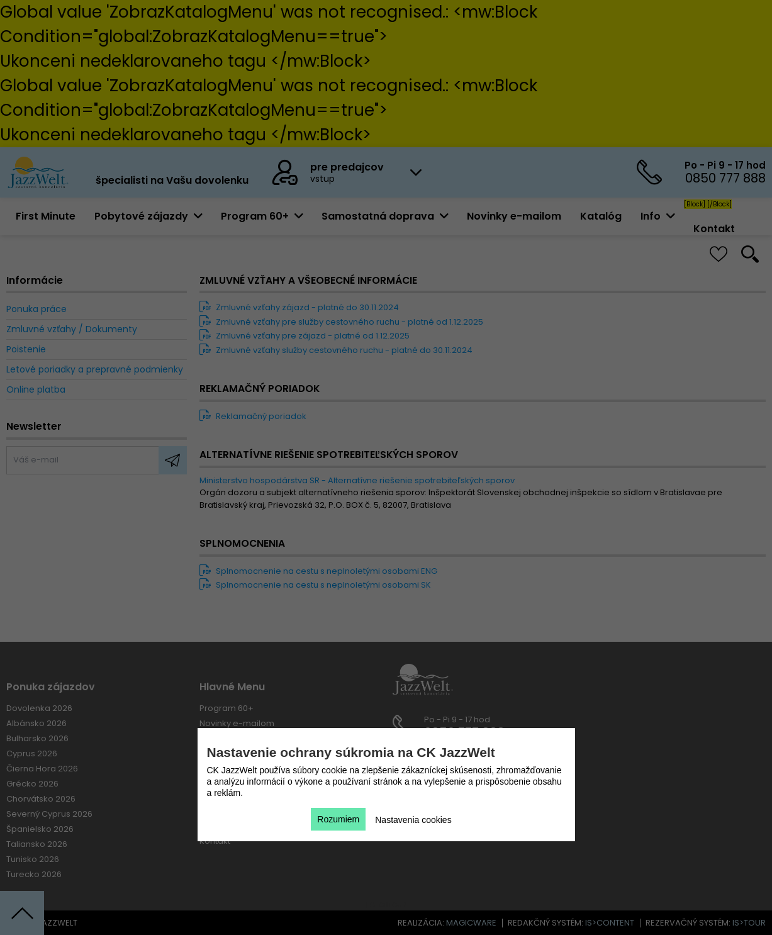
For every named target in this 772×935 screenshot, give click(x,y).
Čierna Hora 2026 (42, 769)
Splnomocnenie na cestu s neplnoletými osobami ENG (318, 571)
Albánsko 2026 (36, 723)
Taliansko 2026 (36, 844)
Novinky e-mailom (514, 216)
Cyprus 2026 (31, 753)
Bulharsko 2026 (37, 738)
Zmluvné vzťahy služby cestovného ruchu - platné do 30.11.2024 (336, 350)
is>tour (749, 923)
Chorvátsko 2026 (41, 799)
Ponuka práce (36, 309)
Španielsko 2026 (40, 829)
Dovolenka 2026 (39, 708)
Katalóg (601, 216)
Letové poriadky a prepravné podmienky (94, 369)
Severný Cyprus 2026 (49, 814)
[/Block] (719, 204)
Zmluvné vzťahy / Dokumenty (71, 329)
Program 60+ (226, 708)
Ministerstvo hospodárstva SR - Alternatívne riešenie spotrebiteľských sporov (357, 480)
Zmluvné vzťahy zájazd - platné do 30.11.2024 (299, 307)
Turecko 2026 (34, 874)
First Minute (46, 216)
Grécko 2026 (32, 784)
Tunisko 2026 (32, 859)
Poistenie (26, 349)
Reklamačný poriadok (252, 416)
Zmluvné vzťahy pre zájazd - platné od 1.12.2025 (304, 336)
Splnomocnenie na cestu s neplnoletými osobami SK (315, 585)
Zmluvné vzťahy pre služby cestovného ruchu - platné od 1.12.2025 (341, 322)
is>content (609, 923)
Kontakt (714, 228)
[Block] (694, 204)
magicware (471, 923)
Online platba (35, 389)
